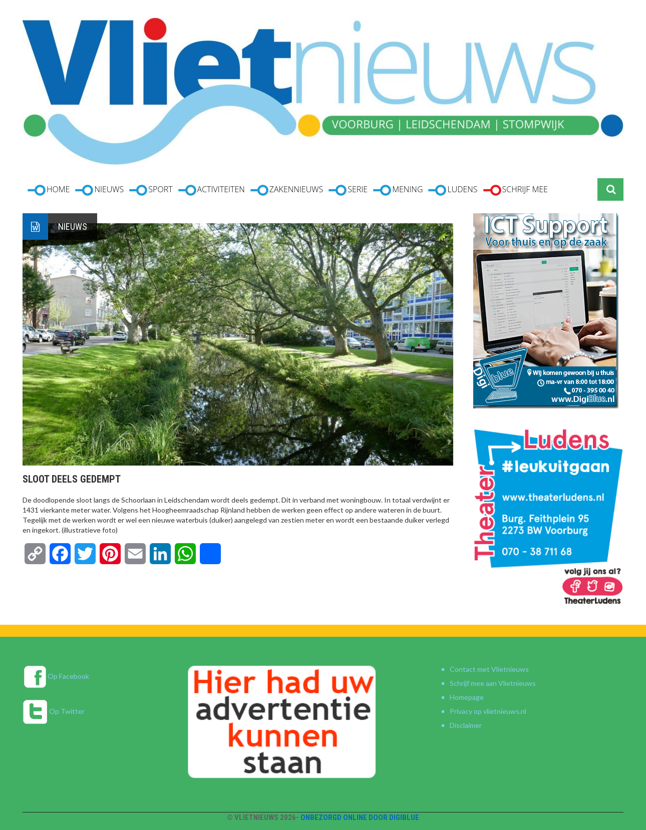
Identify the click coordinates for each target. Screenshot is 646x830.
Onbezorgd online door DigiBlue (359, 817)
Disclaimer (466, 725)
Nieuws (72, 226)
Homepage (467, 697)
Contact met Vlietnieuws (489, 669)
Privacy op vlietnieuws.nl (488, 711)
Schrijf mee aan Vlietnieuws (493, 683)
